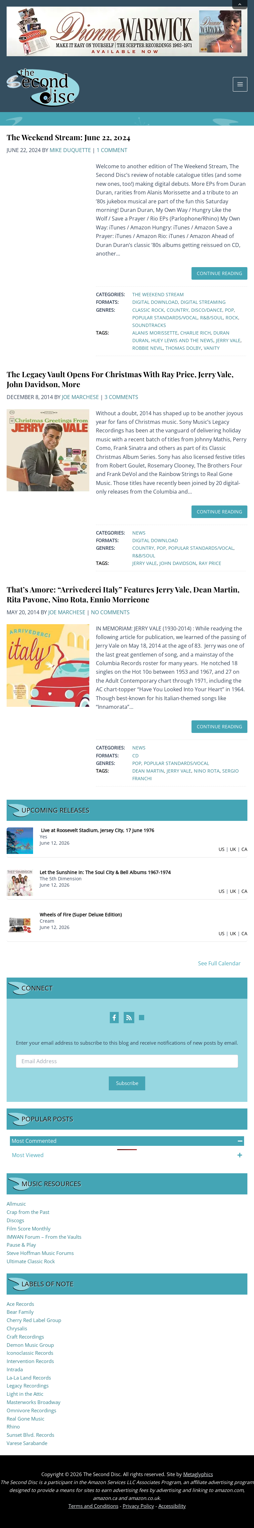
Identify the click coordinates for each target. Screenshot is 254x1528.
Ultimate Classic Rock (31, 1261)
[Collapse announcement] (239, 4)
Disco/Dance (206, 310)
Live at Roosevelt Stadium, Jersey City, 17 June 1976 (97, 830)
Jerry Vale (228, 340)
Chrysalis (17, 1328)
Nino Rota (207, 771)
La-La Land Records (29, 1377)
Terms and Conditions (93, 1506)
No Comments (110, 612)
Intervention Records (30, 1361)
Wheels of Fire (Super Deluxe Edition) (81, 914)
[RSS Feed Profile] (129, 1018)
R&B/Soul (211, 317)
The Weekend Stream (158, 294)
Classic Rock (148, 310)
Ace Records (20, 1304)
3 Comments (121, 397)
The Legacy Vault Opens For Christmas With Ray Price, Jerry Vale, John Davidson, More (120, 379)
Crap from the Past (28, 1212)
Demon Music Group (30, 1345)
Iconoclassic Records (30, 1352)
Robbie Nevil (147, 348)
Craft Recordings (25, 1336)
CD (135, 755)
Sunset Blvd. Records (30, 1434)
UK (233, 849)
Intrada (15, 1369)
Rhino (13, 1426)
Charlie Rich (195, 333)
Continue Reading (219, 273)
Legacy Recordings (28, 1385)
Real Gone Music (25, 1418)
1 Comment (112, 150)
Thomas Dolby (183, 348)
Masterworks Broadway (34, 1402)
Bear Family (20, 1311)
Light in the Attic (25, 1393)
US (222, 849)
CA (244, 849)
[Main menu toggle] (240, 84)
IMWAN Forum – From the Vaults (44, 1236)
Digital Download (155, 302)
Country (178, 310)
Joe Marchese (80, 397)
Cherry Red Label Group (34, 1320)
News (139, 533)
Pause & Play (21, 1244)
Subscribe (127, 1083)
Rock (232, 317)
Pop (229, 310)
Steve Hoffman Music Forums (40, 1253)
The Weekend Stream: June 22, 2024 (68, 137)
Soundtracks (149, 325)
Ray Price (210, 563)
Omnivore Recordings (31, 1410)
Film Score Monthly (29, 1228)
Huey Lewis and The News (182, 340)
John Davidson (177, 563)
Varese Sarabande (27, 1443)
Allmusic (16, 1203)
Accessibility (172, 1506)
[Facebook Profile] (114, 1018)
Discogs (15, 1220)
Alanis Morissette (155, 333)
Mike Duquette (70, 150)
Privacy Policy (138, 1506)
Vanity (212, 348)
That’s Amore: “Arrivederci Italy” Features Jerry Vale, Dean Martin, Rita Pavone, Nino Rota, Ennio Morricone (123, 594)
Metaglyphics (198, 1474)
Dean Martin (148, 771)
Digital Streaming (203, 302)
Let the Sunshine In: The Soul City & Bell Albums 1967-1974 (105, 872)
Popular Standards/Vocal (164, 317)
